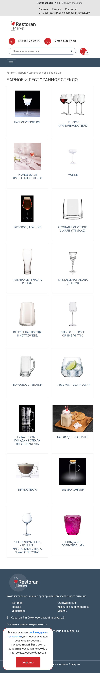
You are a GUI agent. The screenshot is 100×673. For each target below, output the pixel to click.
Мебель (62, 610)
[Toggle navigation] (11, 62)
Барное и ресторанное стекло (44, 72)
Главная (43, 9)
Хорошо (28, 662)
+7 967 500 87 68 (64, 41)
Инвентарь (19, 610)
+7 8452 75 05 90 (28, 41)
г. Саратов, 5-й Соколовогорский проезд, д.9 (64, 12)
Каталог (56, 9)
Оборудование (66, 602)
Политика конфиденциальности (27, 624)
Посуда (22, 72)
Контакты (70, 9)
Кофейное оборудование (73, 606)
